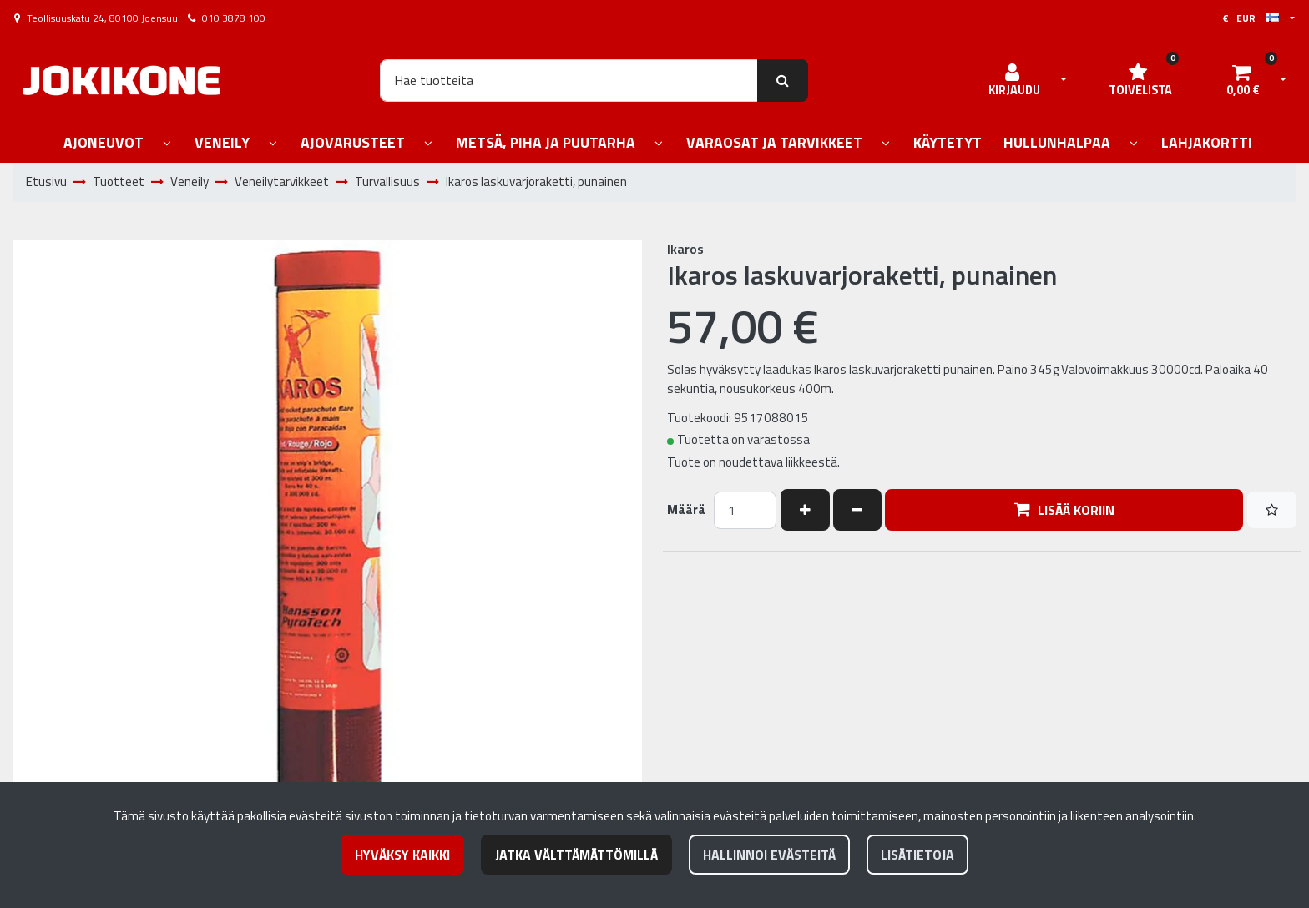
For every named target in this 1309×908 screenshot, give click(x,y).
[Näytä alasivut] (167, 144)
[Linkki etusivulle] (122, 80)
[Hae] (569, 80)
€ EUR (1250, 18)
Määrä (686, 510)
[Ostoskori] (1243, 80)
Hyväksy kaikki (402, 855)
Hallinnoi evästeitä (769, 855)
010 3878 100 (233, 18)
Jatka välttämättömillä (576, 855)
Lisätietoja (917, 855)
